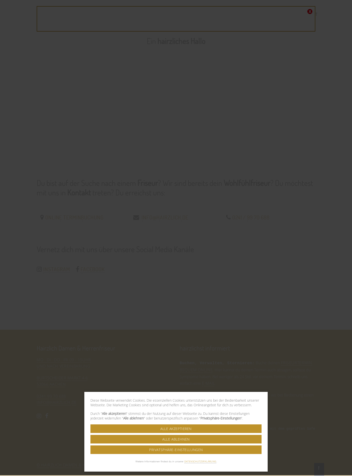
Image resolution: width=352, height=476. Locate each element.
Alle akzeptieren (176, 401)
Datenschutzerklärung (200, 434)
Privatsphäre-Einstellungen (176, 422)
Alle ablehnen (175, 411)
